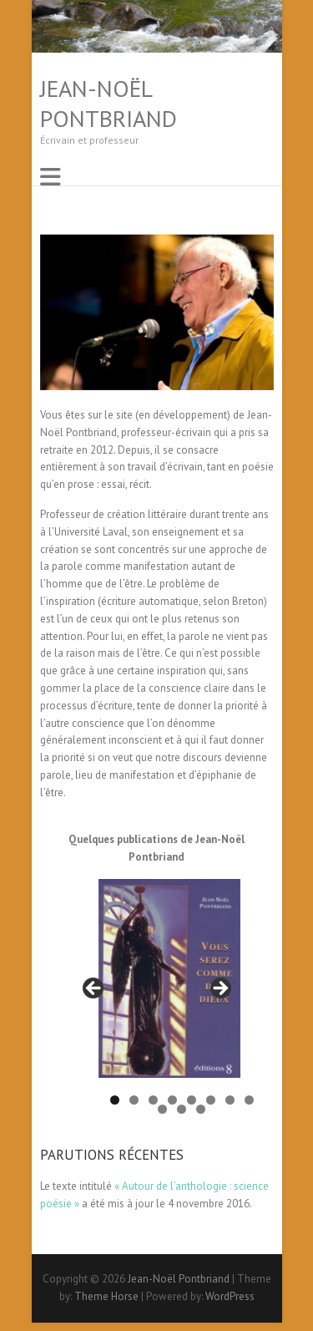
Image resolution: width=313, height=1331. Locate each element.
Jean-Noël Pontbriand (108, 104)
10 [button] (181, 1109)
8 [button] (249, 1100)
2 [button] (134, 1100)
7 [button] (230, 1100)
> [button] (219, 989)
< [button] (94, 989)
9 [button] (162, 1109)
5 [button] (191, 1100)
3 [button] (153, 1100)
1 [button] (114, 1100)
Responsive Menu (50, 176)
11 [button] (200, 1109)
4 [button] (172, 1100)
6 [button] (210, 1100)
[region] (156, 993)
